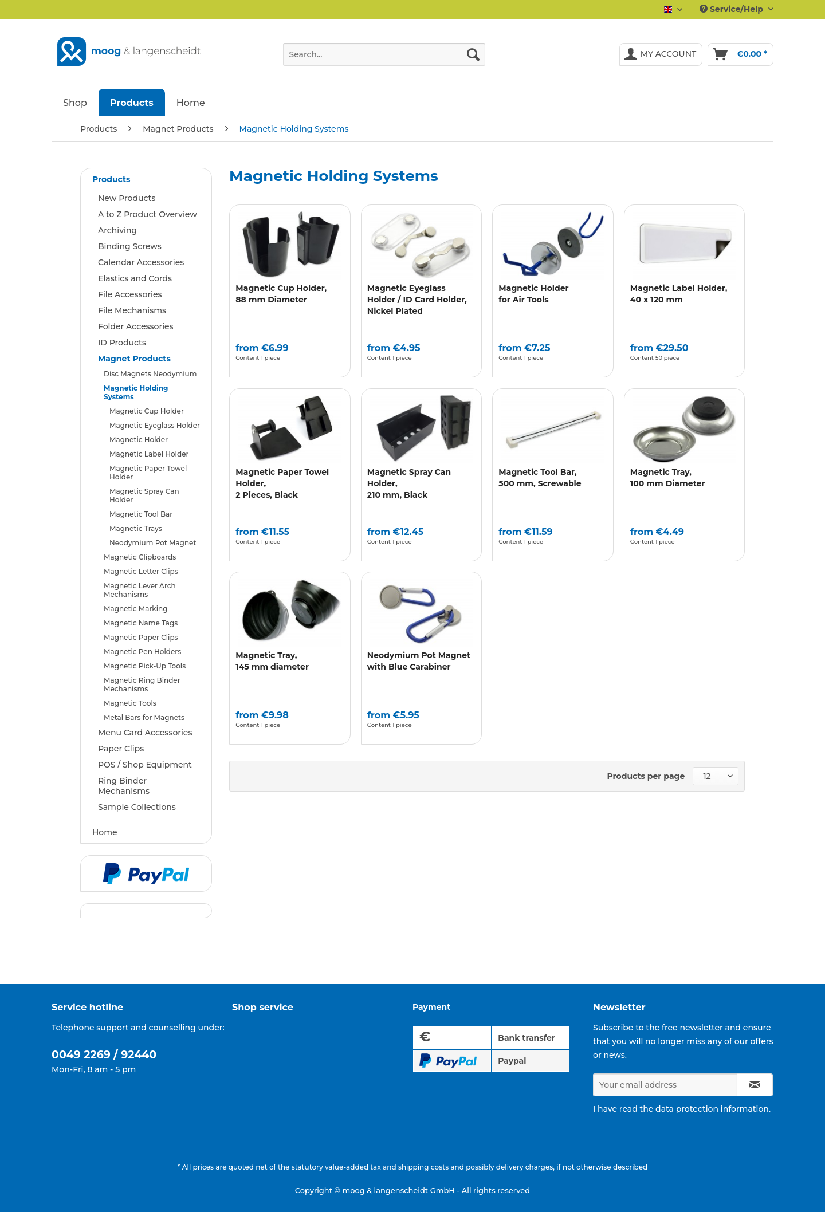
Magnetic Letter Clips (141, 571)
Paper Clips (121, 748)
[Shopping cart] (740, 54)
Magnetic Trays (135, 528)
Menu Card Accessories (145, 732)
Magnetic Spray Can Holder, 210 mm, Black (409, 483)
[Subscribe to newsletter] (755, 1084)
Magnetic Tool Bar (140, 514)
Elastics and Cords (135, 278)
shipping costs (423, 1167)
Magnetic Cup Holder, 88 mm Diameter (281, 294)
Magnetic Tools (130, 703)
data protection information (712, 1109)
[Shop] (75, 102)
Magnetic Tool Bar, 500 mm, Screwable (539, 478)
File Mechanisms (132, 310)
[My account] (661, 54)
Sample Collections (137, 807)
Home (104, 832)
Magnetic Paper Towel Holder (148, 472)
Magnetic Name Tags (141, 623)
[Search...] (384, 54)
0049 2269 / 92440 (104, 1054)
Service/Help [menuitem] (732, 9)
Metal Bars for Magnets (144, 717)
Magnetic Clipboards (140, 557)
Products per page (646, 776)
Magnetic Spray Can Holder (144, 495)
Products (111, 179)
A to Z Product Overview (147, 214)
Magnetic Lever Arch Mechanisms (140, 590)
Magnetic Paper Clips (141, 637)
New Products (126, 198)
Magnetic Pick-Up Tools (145, 666)
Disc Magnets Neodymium (150, 373)
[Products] (132, 102)
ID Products (122, 342)
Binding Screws (130, 246)
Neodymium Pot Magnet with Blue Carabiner (418, 661)
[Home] (191, 102)
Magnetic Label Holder (148, 454)
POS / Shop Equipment (145, 765)
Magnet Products (134, 358)
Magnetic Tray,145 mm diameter (272, 661)
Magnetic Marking (136, 608)
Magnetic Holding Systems (136, 392)
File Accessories (130, 294)
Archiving (117, 230)
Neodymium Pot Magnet (152, 542)
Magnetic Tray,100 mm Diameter (667, 478)
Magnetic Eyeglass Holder (154, 425)
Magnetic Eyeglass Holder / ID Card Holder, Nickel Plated (417, 299)
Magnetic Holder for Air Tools (533, 294)
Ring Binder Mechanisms (124, 786)
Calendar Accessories (141, 262)
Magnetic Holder (138, 439)
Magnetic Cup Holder (146, 411)
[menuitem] (384, 59)
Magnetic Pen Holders (142, 651)
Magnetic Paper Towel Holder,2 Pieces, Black (282, 483)
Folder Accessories (136, 326)
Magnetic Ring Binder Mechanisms (142, 684)
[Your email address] (665, 1084)
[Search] (473, 54)
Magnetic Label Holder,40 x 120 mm (679, 294)
